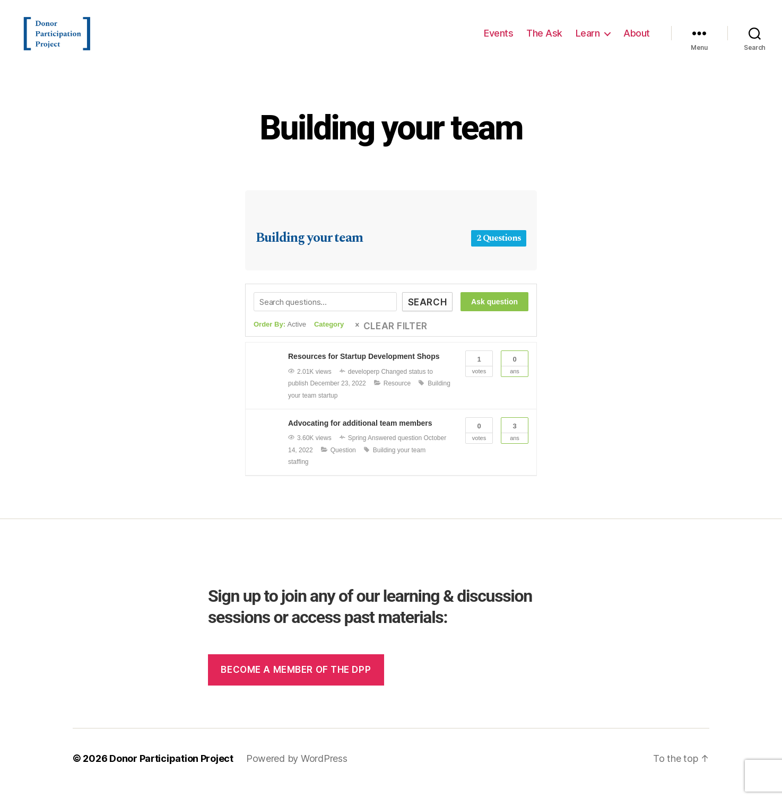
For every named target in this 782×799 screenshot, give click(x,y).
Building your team (391, 139)
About (636, 38)
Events (498, 38)
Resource (397, 394)
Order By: (280, 335)
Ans (514, 373)
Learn (588, 38)
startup (328, 406)
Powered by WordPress (296, 769)
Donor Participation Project (171, 769)
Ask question (494, 312)
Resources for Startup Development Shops (364, 367)
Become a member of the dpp (296, 680)
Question (343, 460)
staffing (298, 472)
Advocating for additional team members (360, 433)
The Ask (544, 38)
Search (427, 313)
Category (329, 335)
